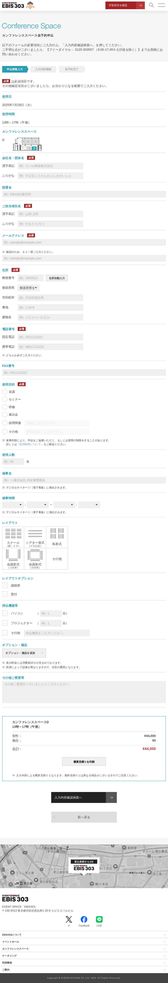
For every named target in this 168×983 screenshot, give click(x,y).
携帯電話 (8, 346)
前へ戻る (84, 817)
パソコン (17, 613)
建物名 (6, 317)
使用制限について (30, 444)
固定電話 (8, 337)
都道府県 (8, 287)
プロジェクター (21, 623)
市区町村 (8, 297)
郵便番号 (8, 278)
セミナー (15, 399)
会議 (12, 391)
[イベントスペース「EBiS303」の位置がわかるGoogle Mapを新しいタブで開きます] (84, 866)
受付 (14, 594)
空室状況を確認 (118, 5)
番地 (5, 307)
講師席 (15, 585)
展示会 (13, 414)
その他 (13, 431)
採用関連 (15, 423)
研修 (12, 407)
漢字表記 (8, 165)
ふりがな (8, 175)
